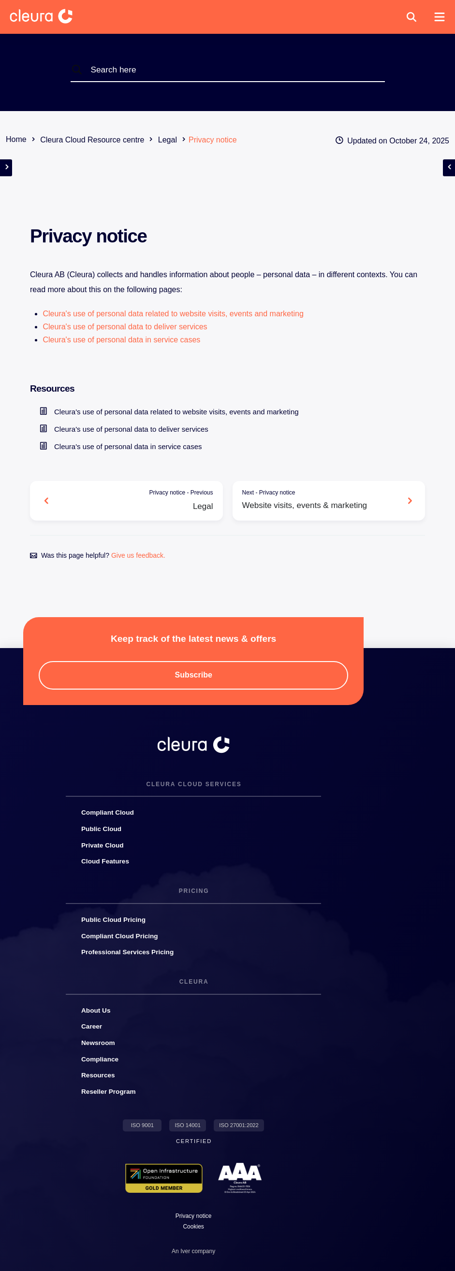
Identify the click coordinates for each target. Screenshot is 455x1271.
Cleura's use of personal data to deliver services (125, 327)
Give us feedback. (138, 555)
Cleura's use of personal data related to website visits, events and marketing (173, 314)
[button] (411, 17)
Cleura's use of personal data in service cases (121, 340)
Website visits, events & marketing (321, 499)
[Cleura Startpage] (49, 17)
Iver (185, 1251)
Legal (133, 499)
